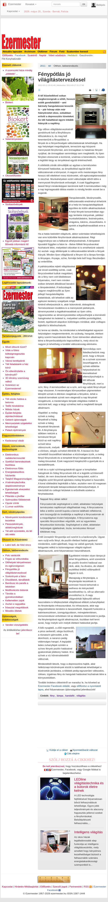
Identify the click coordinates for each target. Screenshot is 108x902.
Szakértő (32, 55)
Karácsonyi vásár (14, 440)
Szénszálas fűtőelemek (17, 499)
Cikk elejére (72, 753)
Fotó (62, 51)
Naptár (42, 55)
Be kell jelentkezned (53, 766)
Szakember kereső (77, 51)
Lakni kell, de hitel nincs (18, 544)
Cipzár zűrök (12, 503)
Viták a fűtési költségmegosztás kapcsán (15, 354)
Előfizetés (7, 55)
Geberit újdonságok (15, 419)
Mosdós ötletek (13, 610)
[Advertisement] (54, 25)
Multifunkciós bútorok (16, 590)
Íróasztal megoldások (16, 607)
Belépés (100, 4)
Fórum (53, 51)
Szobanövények (14, 204)
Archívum (29, 51)
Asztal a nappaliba (15, 604)
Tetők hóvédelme (14, 405)
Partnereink (75, 886)
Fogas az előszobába (16, 558)
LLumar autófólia (14, 506)
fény (52, 696)
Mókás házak (12, 409)
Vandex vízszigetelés (16, 624)
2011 (43, 65)
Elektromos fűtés (14, 468)
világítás (80, 696)
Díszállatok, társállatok (17, 579)
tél (49, 65)
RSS (88, 886)
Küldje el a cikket (57, 750)
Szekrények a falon (15, 576)
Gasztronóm (86, 55)
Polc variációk (12, 555)
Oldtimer (43, 51)
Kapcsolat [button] (13, 11)
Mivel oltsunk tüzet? (16, 347)
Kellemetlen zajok (14, 600)
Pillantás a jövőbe (14, 496)
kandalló (69, 696)
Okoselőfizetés (13, 175)
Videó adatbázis (57, 55)
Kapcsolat (7, 886)
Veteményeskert (14, 139)
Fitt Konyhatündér (11, 58)
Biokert (9, 102)
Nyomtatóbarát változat (83, 750)
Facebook (20, 55)
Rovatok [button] (30, 4)
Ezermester (14, 4)
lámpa (60, 696)
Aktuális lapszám (12, 51)
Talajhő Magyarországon (18, 478)
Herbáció (72, 55)
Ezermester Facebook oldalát (54, 686)
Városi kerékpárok (15, 360)
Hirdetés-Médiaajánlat (26, 886)
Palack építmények (15, 430)
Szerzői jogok (60, 886)
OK (83, 4)
